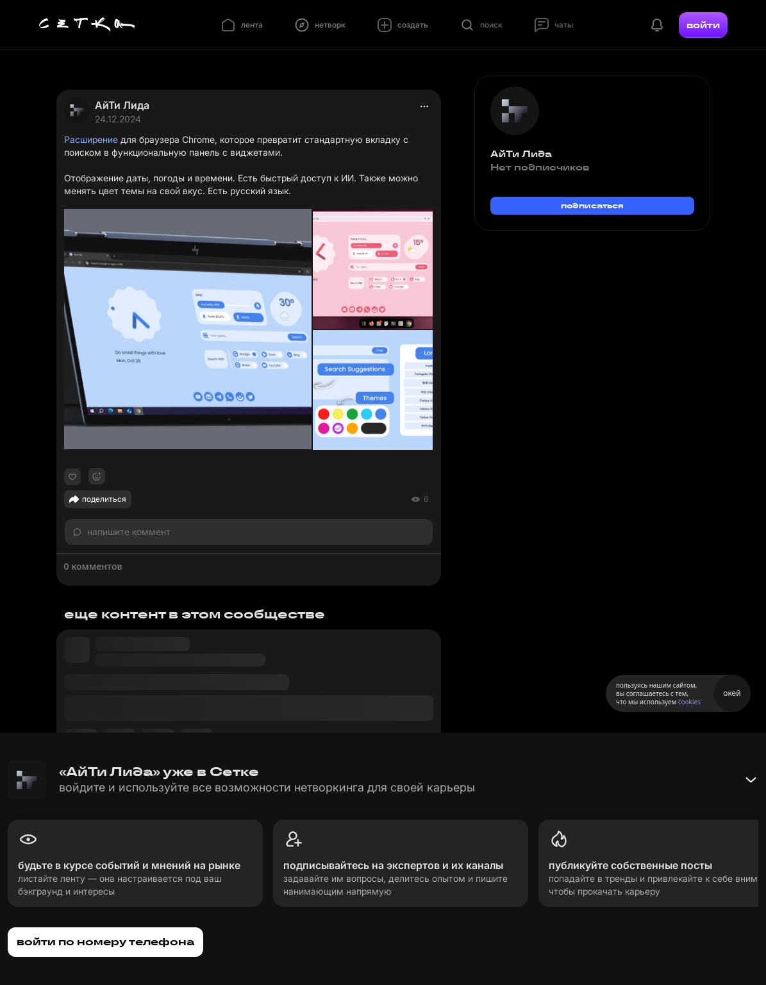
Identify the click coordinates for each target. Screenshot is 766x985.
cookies (689, 701)
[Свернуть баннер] (750, 780)
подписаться (592, 205)
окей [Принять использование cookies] (731, 693)
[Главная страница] (87, 25)
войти (703, 25)
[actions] (424, 106)
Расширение (91, 139)
